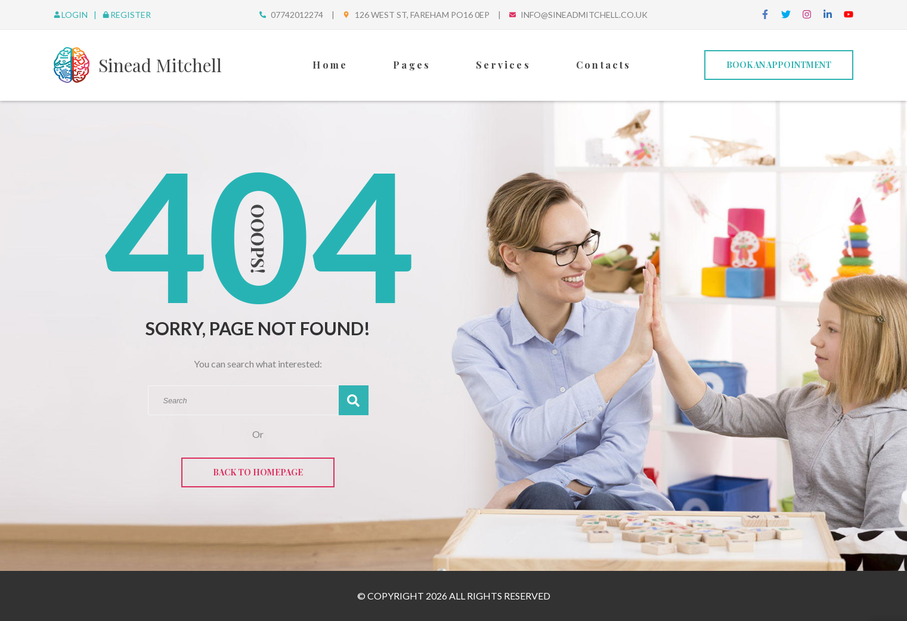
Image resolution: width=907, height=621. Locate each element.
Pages (412, 64)
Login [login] (71, 15)
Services (503, 64)
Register (127, 15)
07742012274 (297, 15)
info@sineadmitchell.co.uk (584, 15)
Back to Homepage (258, 472)
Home (330, 64)
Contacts (604, 64)
